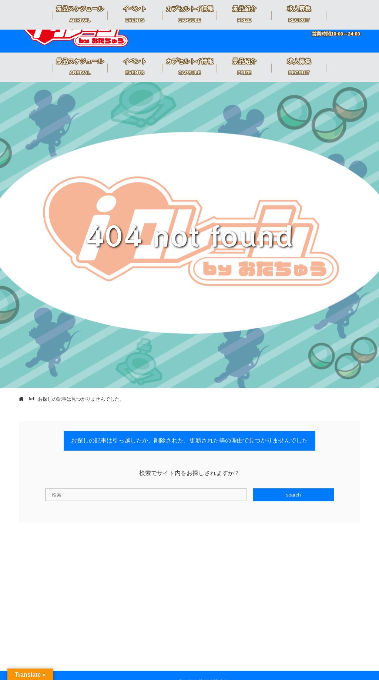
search (293, 495)
